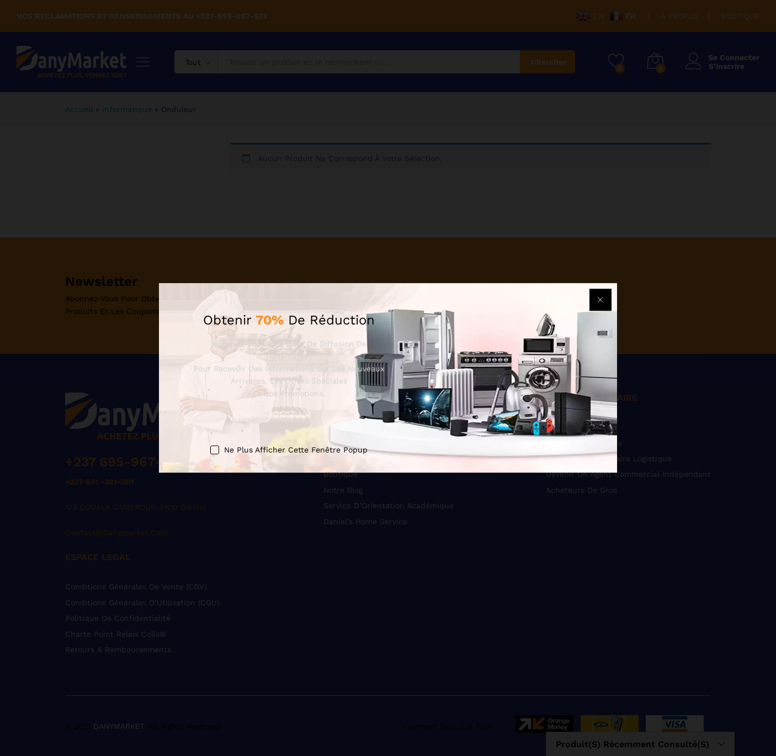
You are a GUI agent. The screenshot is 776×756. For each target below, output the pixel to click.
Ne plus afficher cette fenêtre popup (296, 449)
